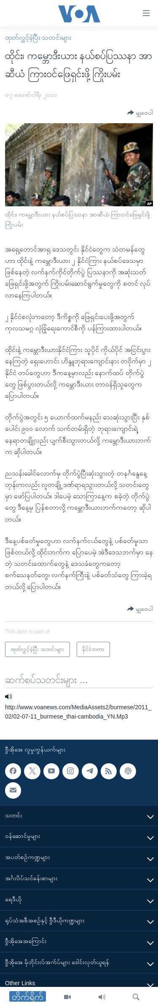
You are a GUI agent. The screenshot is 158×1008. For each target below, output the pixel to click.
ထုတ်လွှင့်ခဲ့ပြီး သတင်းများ (38, 37)
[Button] (140, 113)
